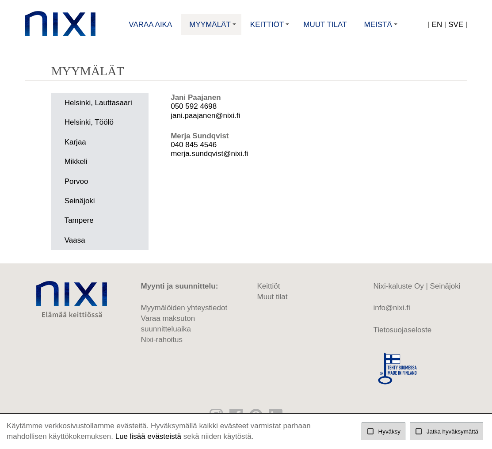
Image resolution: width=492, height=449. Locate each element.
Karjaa (75, 142)
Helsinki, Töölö (89, 122)
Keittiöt (270, 27)
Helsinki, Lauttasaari (98, 103)
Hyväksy (383, 431)
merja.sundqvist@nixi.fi (209, 153)
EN (437, 24)
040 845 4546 (194, 145)
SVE (455, 24)
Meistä (382, 27)
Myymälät (213, 27)
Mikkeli (76, 161)
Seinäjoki (80, 201)
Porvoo (76, 181)
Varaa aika (150, 24)
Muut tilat (325, 24)
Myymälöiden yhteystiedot (184, 308)
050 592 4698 (194, 106)
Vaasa (75, 240)
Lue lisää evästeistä (148, 436)
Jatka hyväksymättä (446, 431)
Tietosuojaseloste (402, 330)
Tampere (79, 220)
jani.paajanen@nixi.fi (205, 115)
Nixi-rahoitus (162, 339)
